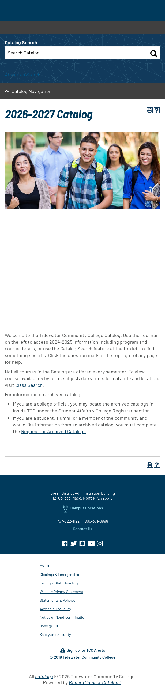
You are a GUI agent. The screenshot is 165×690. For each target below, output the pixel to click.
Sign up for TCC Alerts (82, 651)
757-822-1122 (68, 521)
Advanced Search (22, 75)
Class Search (29, 386)
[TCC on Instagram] (100, 544)
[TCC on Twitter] (74, 544)
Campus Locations (83, 509)
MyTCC (45, 566)
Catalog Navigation (32, 92)
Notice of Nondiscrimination (63, 618)
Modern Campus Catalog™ (95, 683)
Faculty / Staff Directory (59, 584)
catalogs (44, 677)
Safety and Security (55, 635)
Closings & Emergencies (59, 575)
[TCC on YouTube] (91, 544)
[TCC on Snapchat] (82, 544)
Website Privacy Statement (61, 592)
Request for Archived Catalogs (53, 432)
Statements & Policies (58, 601)
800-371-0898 (96, 521)
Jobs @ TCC (49, 626)
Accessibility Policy (55, 609)
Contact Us (82, 529)
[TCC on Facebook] (65, 544)
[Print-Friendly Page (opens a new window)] (150, 111)
